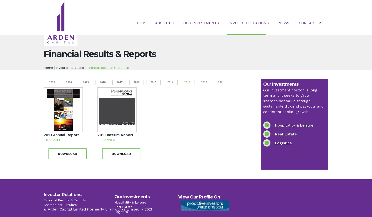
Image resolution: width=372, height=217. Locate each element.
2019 (86, 82)
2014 (170, 82)
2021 (52, 82)
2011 (221, 82)
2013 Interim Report (115, 135)
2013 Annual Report (61, 135)
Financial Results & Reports (65, 203)
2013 (189, 82)
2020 (69, 82)
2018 (103, 82)
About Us (164, 23)
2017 (120, 82)
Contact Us (310, 23)
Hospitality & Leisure (294, 125)
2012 (204, 82)
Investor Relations (248, 23)
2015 (153, 82)
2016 (136, 82)
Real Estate (286, 134)
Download (67, 154)
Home (142, 23)
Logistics (283, 143)
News (283, 23)
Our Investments (201, 23)
